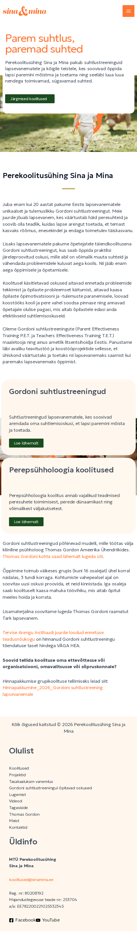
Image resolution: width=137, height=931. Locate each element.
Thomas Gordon (24, 814)
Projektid (17, 774)
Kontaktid (18, 827)
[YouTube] (48, 920)
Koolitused (19, 768)
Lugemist (17, 794)
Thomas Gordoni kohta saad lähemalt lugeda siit (53, 556)
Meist (14, 820)
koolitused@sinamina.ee (31, 879)
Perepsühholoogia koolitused (61, 469)
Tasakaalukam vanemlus (31, 781)
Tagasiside (18, 807)
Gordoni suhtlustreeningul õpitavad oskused (50, 787)
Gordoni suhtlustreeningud (57, 391)
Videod (15, 801)
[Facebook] (22, 920)
